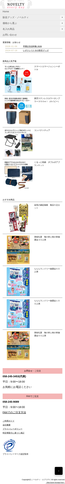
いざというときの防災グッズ (36, 50)
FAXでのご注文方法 (14, 412)
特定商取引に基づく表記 (13, 433)
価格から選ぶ (33, 23)
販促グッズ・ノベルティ (33, 17)
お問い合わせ (10, 35)
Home (6, 11)
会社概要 (7, 425)
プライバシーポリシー (12, 429)
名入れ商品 (33, 29)
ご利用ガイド (8, 421)
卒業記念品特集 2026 (32, 46)
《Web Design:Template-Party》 (55, 482)
